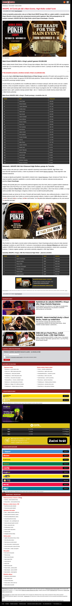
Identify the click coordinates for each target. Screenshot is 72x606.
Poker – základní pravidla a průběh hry (11, 512)
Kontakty (7, 603)
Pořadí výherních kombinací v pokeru (11, 514)
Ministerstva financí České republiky (53, 588)
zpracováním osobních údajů (16, 357)
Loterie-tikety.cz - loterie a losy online (45, 375)
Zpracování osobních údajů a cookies (34, 603)
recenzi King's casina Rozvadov (41, 283)
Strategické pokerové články (9, 533)
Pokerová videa (7, 531)
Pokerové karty (7, 554)
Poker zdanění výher (8, 578)
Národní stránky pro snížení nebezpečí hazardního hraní (52, 600)
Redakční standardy (14, 603)
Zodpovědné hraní (53, 590)
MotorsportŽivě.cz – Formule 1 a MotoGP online (14, 379)
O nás (3, 603)
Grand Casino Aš (7, 561)
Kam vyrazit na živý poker (9, 552)
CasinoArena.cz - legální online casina (45, 371)
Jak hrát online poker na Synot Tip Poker (12, 546)
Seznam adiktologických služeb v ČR (29, 600)
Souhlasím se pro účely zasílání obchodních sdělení (21, 357)
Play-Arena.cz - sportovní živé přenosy (45, 379)
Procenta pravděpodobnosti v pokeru (11, 516)
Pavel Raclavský (18, 11)
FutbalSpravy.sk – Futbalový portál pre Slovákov (47, 382)
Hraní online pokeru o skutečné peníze (11, 544)
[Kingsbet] (12, 422)
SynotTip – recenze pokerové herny (11, 499)
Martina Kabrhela (48, 171)
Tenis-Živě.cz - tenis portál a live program (13, 377)
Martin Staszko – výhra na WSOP (10, 569)
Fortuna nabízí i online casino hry (10, 582)
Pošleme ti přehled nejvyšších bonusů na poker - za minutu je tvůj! (22, 352)
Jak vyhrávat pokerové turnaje (10, 518)
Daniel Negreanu (43, 177)
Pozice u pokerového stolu (9, 525)
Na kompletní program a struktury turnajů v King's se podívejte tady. (24, 72)
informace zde (27, 596)
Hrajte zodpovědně (5, 290)
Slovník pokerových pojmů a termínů (11, 523)
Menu (68, 2)
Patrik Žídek (59, 78)
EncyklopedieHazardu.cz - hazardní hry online (46, 373)
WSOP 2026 (6, 563)
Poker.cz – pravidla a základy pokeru (45, 369)
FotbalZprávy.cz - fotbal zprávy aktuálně (12, 373)
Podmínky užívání (22, 603)
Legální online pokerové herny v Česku (11, 537)
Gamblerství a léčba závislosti (10, 576)
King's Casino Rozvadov (9, 557)
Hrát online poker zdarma (9, 540)
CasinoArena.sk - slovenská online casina (46, 384)
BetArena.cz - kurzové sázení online (12, 369)
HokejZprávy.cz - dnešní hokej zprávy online (13, 375)
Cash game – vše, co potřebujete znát (11, 520)
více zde (66, 290)
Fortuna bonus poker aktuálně (10, 508)
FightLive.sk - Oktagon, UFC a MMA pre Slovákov (14, 384)
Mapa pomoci (39, 600)
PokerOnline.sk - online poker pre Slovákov (46, 386)
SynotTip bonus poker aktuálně (10, 505)
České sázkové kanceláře (9, 584)
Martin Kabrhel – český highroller (10, 572)
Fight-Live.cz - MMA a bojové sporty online (13, 371)
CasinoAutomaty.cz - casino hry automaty (46, 377)
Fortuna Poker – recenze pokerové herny (12, 501)
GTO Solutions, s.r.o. (58, 603)
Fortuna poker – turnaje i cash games (11, 548)
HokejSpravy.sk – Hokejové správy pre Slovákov (14, 386)
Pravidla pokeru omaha (8, 527)
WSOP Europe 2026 (8, 565)
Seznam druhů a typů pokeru (9, 529)
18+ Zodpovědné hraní (47, 603)
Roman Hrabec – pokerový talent (10, 567)
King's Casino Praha (8, 559)
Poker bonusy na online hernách (10, 542)
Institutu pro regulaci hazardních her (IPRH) (30, 590)
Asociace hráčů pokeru (8, 580)
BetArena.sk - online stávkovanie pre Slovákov (14, 382)
